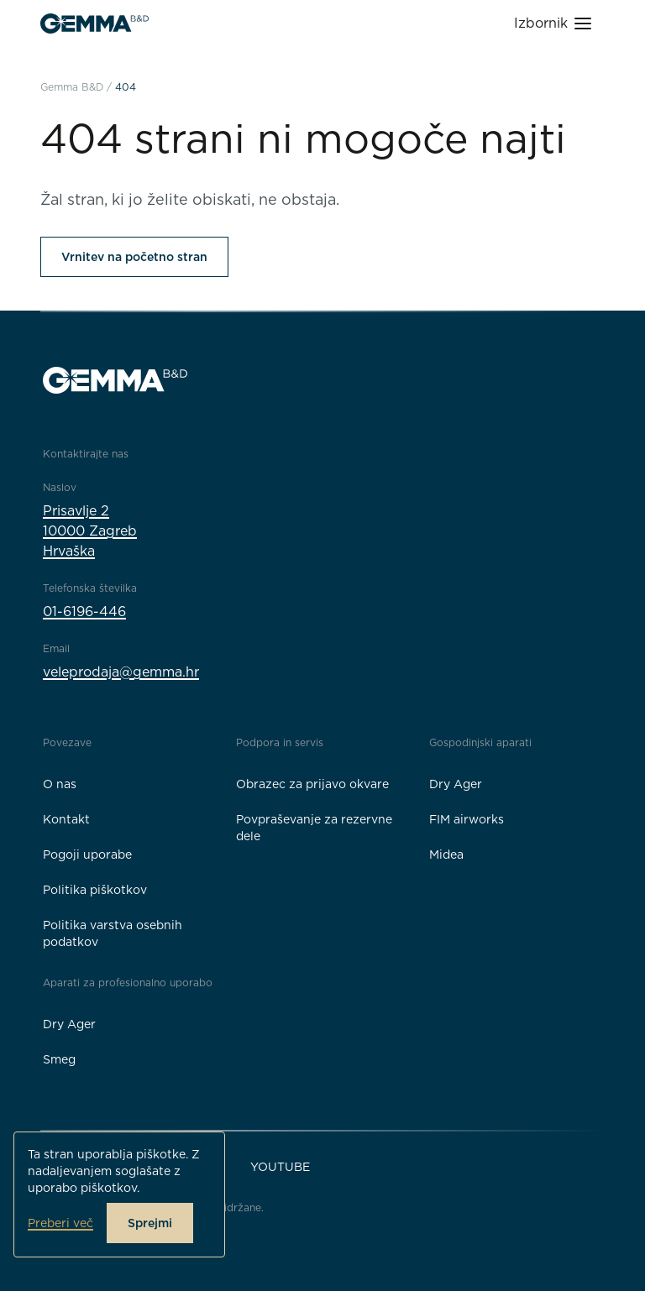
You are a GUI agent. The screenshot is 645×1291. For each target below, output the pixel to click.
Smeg (59, 1059)
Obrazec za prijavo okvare (312, 784)
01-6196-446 (84, 611)
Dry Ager (455, 784)
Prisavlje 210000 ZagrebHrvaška (90, 531)
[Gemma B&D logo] (94, 23)
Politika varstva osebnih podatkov (112, 933)
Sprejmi (150, 1223)
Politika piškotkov (95, 889)
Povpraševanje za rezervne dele (314, 828)
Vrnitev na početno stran (134, 257)
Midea (446, 854)
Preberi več (60, 1223)
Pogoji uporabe (87, 854)
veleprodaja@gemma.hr (121, 672)
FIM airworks (466, 819)
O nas (59, 784)
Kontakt (66, 819)
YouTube (280, 1166)
